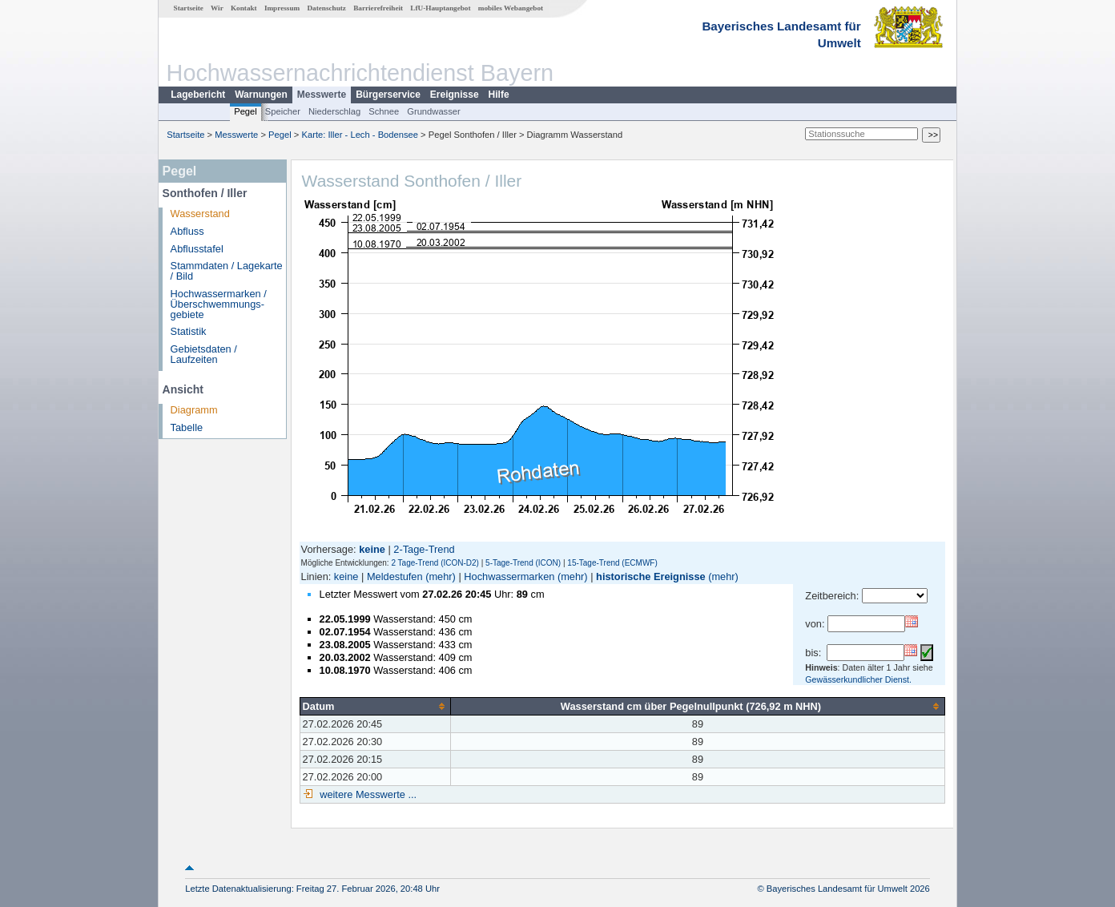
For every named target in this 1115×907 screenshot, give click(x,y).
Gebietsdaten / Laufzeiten (204, 354)
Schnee (383, 111)
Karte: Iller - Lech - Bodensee (360, 134)
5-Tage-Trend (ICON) (523, 562)
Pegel (245, 111)
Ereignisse (454, 94)
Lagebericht (198, 94)
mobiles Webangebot (510, 8)
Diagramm (194, 410)
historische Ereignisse (651, 576)
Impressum (282, 8)
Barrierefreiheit (378, 8)
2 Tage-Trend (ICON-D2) (434, 562)
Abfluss (187, 231)
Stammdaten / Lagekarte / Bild (227, 271)
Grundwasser (434, 111)
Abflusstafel (197, 249)
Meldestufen (395, 576)
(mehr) (440, 576)
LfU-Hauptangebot (440, 8)
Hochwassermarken (509, 576)
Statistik (189, 331)
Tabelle (187, 427)
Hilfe (499, 94)
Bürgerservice (388, 94)
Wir (217, 8)
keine (346, 576)
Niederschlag (334, 111)
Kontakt (244, 8)
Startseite (188, 8)
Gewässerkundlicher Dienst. (858, 679)
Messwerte (321, 94)
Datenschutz (326, 8)
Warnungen (261, 94)
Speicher (282, 111)
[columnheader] (375, 706)
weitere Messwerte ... (367, 794)
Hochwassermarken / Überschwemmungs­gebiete (219, 304)
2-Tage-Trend (423, 549)
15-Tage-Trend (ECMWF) (612, 562)
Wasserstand (200, 214)
